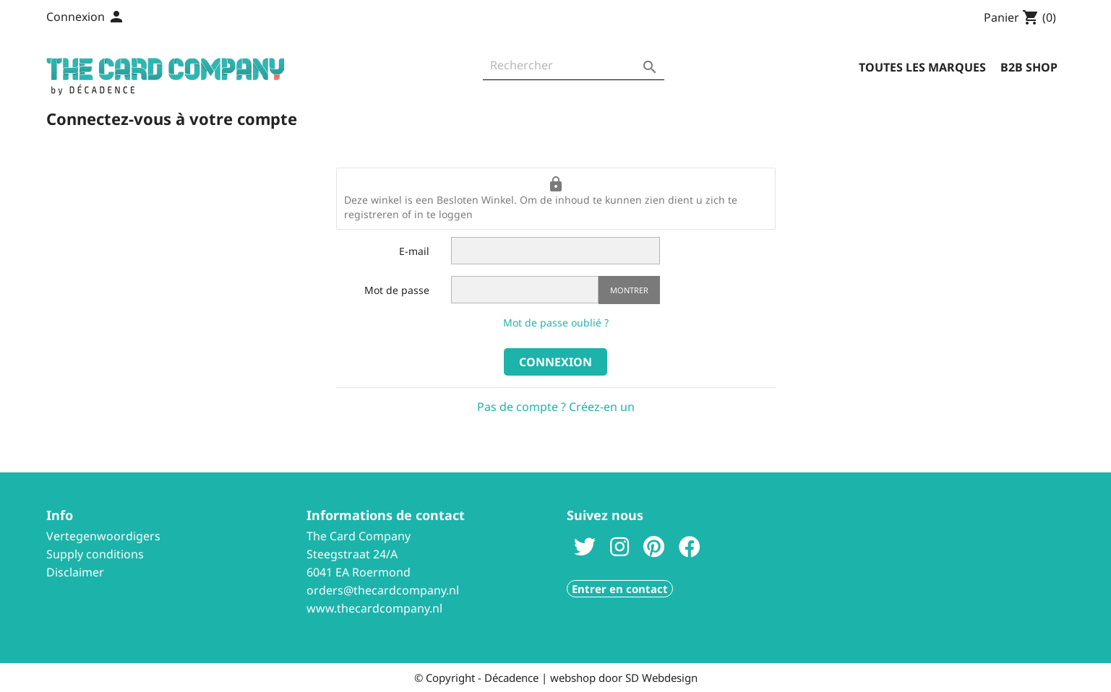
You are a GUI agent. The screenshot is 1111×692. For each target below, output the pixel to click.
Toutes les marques (922, 67)
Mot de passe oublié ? (556, 322)
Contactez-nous (190, 18)
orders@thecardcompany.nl (382, 590)
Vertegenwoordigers (103, 536)
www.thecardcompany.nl (374, 608)
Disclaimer (75, 572)
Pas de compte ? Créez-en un (556, 407)
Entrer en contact (620, 588)
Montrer (629, 290)
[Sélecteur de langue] (112, 18)
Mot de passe (396, 290)
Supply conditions (95, 554)
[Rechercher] (573, 69)
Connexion (555, 362)
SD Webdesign (661, 677)
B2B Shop (1029, 67)
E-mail (414, 251)
